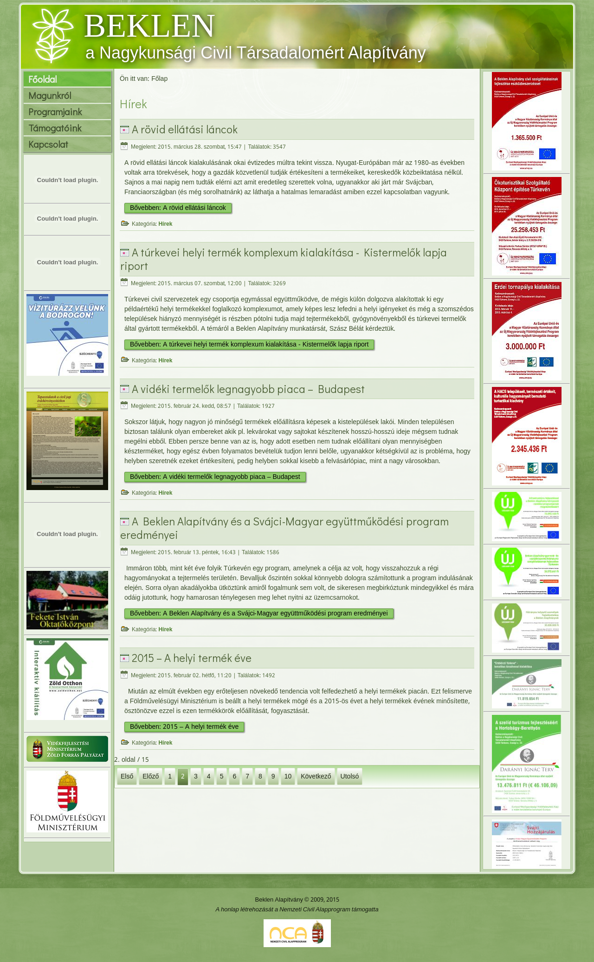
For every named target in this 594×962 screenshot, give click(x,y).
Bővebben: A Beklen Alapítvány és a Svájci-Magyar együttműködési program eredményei (259, 614)
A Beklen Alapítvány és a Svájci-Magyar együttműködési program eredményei (284, 528)
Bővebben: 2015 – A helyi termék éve (184, 727)
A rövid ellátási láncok (185, 129)
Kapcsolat (48, 144)
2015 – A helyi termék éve (192, 657)
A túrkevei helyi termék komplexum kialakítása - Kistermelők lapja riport (283, 259)
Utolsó (350, 776)
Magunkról (49, 95)
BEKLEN (149, 25)
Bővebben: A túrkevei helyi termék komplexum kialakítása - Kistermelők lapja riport (249, 345)
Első (127, 776)
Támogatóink (54, 128)
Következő (316, 776)
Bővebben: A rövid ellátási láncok (178, 208)
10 (288, 776)
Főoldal (42, 79)
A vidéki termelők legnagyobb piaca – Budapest (248, 388)
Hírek (165, 224)
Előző (150, 776)
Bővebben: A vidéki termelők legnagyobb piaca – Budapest (215, 477)
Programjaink (55, 111)
